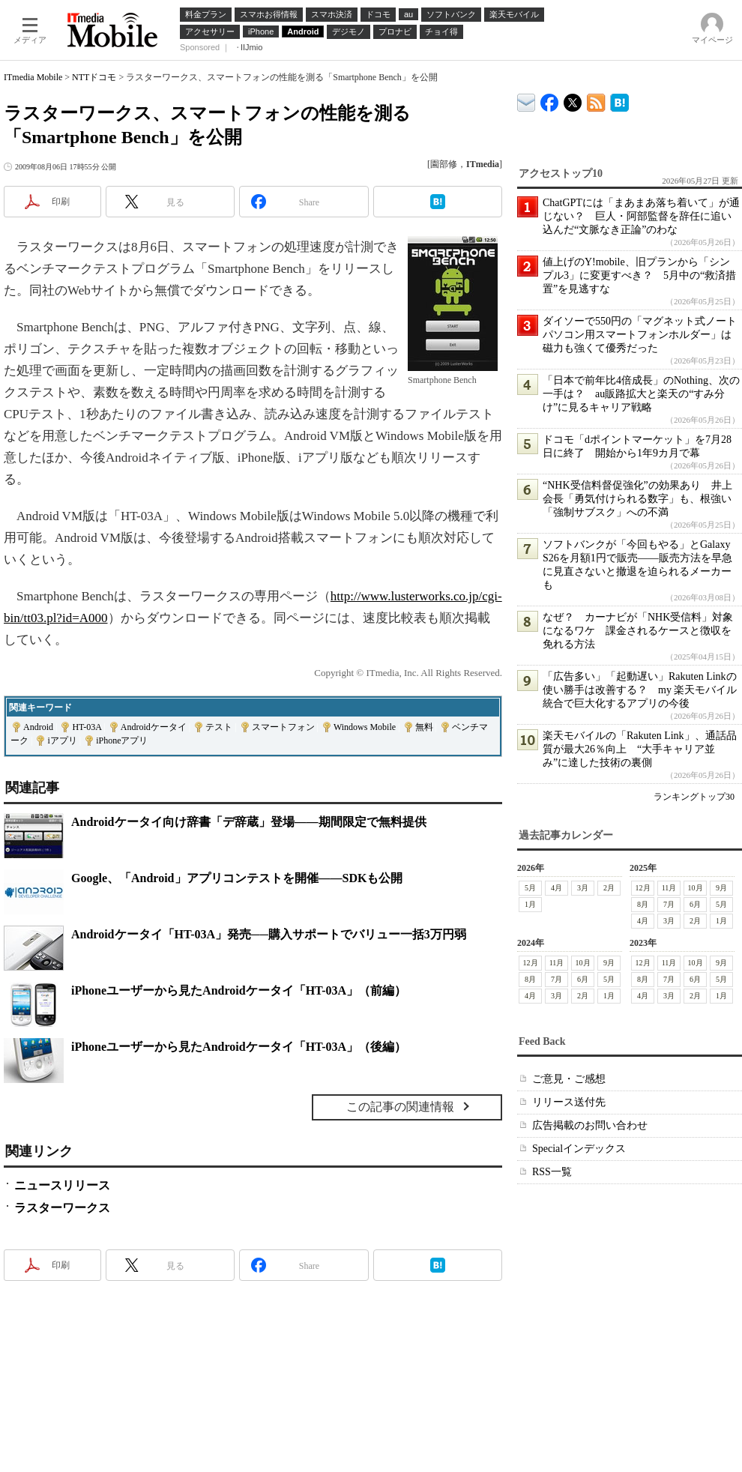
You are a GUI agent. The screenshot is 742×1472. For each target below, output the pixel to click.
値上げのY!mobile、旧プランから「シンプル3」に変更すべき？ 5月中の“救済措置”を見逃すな (639, 275)
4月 (556, 888)
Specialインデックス (579, 1148)
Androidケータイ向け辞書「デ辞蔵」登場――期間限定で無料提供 (248, 821)
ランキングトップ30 (694, 796)
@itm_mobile (573, 99)
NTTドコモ (94, 77)
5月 (530, 888)
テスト (218, 727)
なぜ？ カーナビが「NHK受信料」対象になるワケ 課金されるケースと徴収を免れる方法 (638, 631)
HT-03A (86, 727)
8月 (642, 904)
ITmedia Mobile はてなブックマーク (619, 100)
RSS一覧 (552, 1171)
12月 (643, 888)
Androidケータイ (154, 727)
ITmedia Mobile (33, 77)
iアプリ (61, 740)
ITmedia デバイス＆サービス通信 (526, 100)
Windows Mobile (365, 727)
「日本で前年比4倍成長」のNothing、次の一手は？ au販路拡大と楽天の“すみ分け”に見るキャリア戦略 (641, 394)
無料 (424, 727)
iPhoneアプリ (122, 740)
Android (38, 727)
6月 (695, 904)
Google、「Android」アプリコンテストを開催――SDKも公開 (236, 878)
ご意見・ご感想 (569, 1079)
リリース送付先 (569, 1102)
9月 (721, 888)
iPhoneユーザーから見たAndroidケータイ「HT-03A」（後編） (238, 1046)
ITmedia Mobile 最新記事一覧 (596, 100)
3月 (582, 888)
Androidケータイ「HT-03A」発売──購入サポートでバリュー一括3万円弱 (268, 934)
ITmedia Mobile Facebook (549, 99)
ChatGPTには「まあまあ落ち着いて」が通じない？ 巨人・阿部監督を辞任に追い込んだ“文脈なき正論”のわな (641, 216)
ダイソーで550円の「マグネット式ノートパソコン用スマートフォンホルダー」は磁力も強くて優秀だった (640, 335)
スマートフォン (283, 727)
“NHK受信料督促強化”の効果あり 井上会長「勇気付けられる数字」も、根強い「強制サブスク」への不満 (637, 499)
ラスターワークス (62, 1207)
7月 (669, 904)
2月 (609, 888)
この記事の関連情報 (400, 1106)
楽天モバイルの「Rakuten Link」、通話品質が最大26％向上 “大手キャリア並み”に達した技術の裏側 (640, 749)
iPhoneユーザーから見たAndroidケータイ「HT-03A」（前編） (238, 990)
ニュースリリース (62, 1185)
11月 (669, 888)
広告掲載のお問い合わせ (590, 1125)
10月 (695, 888)
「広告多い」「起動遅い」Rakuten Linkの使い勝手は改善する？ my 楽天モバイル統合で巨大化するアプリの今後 (640, 690)
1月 (530, 904)
